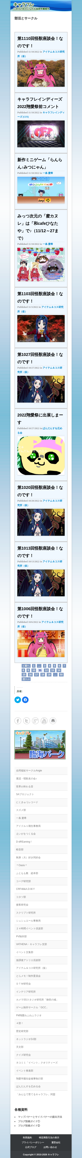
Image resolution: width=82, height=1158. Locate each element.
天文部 (19, 1046)
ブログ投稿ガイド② (29, 1125)
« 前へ (26, 665)
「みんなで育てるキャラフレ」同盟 (35, 1094)
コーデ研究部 (23, 881)
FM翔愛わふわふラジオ (29, 1015)
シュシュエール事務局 (28, 920)
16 (30, 674)
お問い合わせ (50, 1147)
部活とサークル (25, 18)
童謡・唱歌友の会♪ (26, 778)
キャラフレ (23, 4)
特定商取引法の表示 (49, 1137)
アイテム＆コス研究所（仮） (32, 968)
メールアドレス (53, 720)
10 (33, 670)
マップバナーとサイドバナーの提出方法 (40, 1116)
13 (52, 670)
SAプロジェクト (25, 794)
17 (36, 674)
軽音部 (19, 849)
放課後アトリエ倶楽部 (28, 960)
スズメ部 (21, 810)
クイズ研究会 (23, 1054)
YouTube (44, 720)
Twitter (26, 720)
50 (61, 674)
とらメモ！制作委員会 (28, 976)
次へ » (26, 679)
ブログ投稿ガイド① (29, 1121)
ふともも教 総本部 (27, 873)
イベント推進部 (24, 1070)
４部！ (19, 1023)
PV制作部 (21, 936)
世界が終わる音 (24, 786)
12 (46, 670)
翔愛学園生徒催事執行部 (29, 1078)
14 (59, 670)
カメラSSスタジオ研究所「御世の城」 (37, 999)
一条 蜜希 (48, 173)
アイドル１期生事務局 (28, 826)
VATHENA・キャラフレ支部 (31, 944)
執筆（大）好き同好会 (28, 857)
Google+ (35, 720)
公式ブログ (30, 1147)
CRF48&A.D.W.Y (25, 889)
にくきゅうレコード (27, 802)
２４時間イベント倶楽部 (29, 928)
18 (42, 674)
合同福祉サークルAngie (29, 770)
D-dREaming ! (23, 841)
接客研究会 (22, 904)
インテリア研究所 (26, 991)
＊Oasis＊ (21, 865)
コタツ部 (21, 897)
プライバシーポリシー (33, 1142)
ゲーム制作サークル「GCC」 (32, 1007)
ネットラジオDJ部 (26, 1039)
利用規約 (27, 1137)
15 (24, 674)
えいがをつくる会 (26, 833)
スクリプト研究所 (26, 912)
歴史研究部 (22, 1031)
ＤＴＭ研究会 (23, 983)
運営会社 (55, 1142)
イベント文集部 (24, 952)
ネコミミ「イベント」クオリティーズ (37, 1062)
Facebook (17, 720)
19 (49, 674)
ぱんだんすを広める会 (28, 1086)
